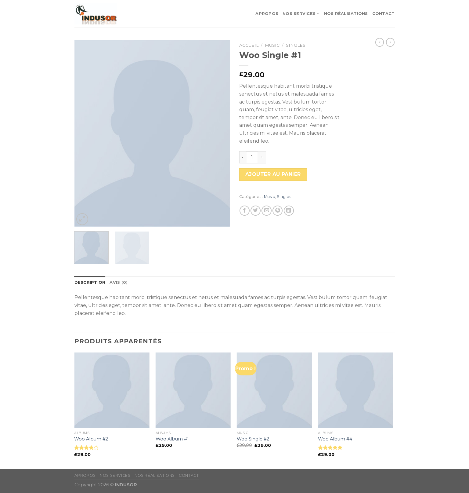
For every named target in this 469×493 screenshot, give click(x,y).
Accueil (248, 45)
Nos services (301, 13)
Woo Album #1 (172, 439)
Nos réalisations (346, 13)
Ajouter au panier (273, 174)
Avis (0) (119, 282)
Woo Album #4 (335, 439)
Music (272, 45)
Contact (383, 13)
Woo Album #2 (91, 439)
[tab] (90, 282)
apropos (266, 13)
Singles (295, 45)
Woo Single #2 (253, 439)
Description (90, 282)
